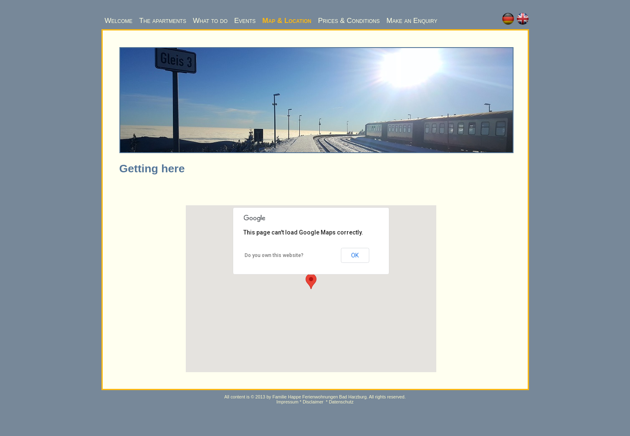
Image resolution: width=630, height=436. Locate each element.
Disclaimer (313, 401)
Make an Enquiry (411, 21)
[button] (311, 281)
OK (355, 255)
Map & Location (286, 21)
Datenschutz (341, 401)
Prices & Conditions (349, 21)
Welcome (119, 21)
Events (245, 21)
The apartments (162, 21)
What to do (210, 21)
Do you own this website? (274, 255)
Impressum (287, 401)
